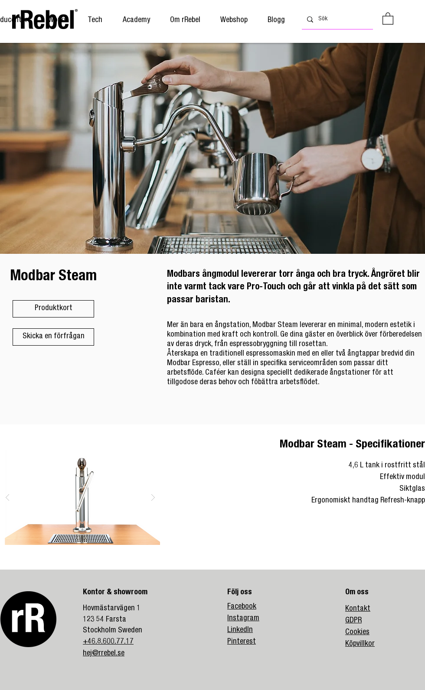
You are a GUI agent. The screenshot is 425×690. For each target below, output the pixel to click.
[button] (136, 20)
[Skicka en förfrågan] (53, 337)
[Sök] (336, 19)
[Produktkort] (53, 308)
